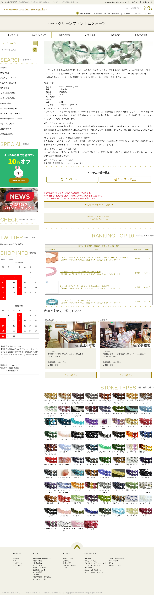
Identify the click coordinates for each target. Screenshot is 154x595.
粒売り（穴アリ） (91, 561)
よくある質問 (37, 572)
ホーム (51, 23)
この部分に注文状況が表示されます (99, 274)
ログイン (137, 14)
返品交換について (39, 570)
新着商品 (3, 68)
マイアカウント (148, 14)
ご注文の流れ (37, 563)
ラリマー (112, 563)
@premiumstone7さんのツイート (13, 244)
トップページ (13, 35)
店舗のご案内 (64, 35)
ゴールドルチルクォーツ (117, 558)
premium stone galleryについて (115, 2)
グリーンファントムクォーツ (82, 23)
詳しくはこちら (71, 375)
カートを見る (17, 565)
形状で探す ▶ (6, 129)
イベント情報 (90, 35)
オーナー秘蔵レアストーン (11, 119)
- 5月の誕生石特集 (7, 98)
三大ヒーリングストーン (10, 114)
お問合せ (146, 2)
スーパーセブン (114, 561)
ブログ (65, 568)
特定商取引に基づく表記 (53, 593)
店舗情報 (66, 561)
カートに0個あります (133, 8)
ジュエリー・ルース (8, 78)
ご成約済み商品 (6, 134)
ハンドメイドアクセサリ (93, 565)
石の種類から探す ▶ (8, 108)
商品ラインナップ (39, 35)
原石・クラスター (115, 565)
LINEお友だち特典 (69, 565)
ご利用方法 (135, 2)
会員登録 (127, 14)
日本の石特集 (5, 103)
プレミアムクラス (7, 124)
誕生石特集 (4, 88)
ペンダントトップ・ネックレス (95, 563)
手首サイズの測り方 (40, 568)
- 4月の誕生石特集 (7, 93)
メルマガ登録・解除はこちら (10, 593)
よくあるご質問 (141, 35)
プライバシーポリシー (40, 579)
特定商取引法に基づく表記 (42, 577)
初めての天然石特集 (8, 83)
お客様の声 (115, 35)
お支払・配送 (37, 565)
